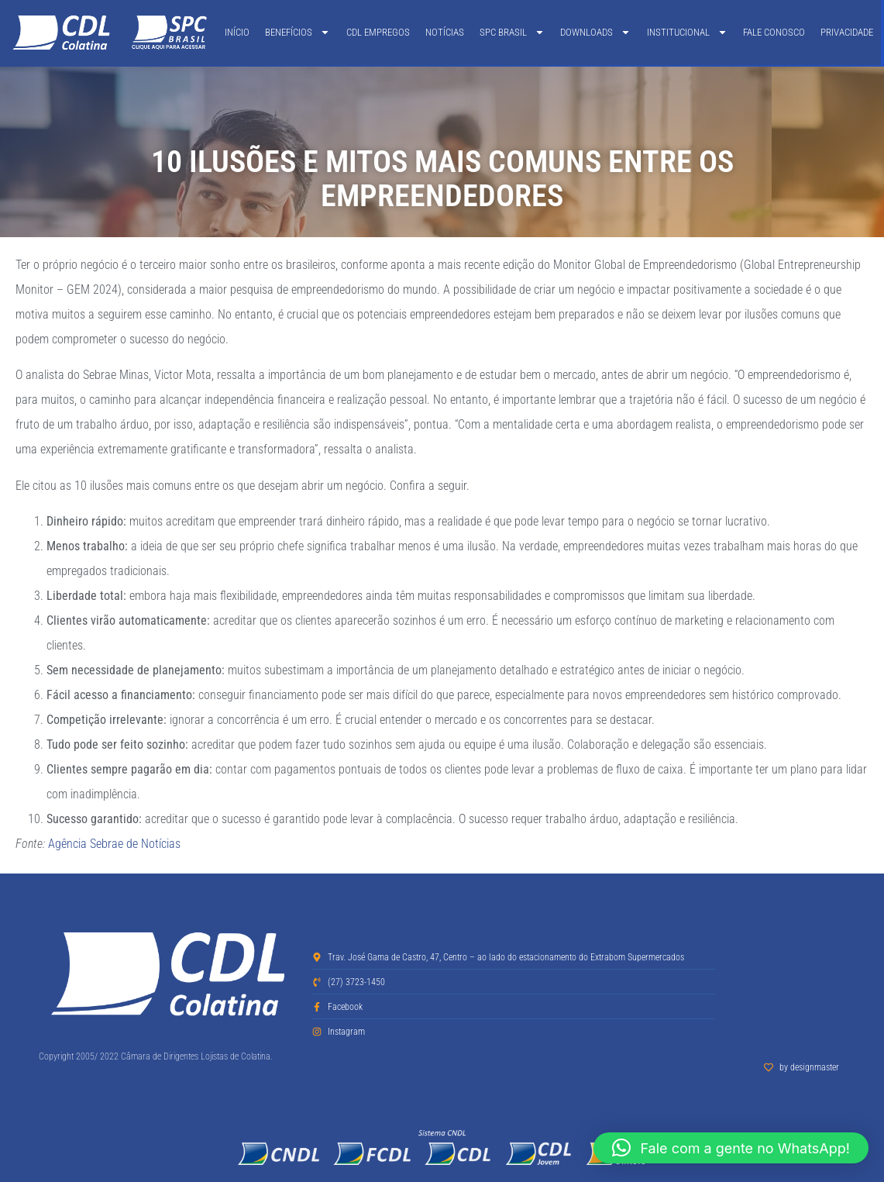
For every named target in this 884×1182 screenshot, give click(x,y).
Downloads (595, 32)
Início (237, 32)
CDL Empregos (378, 32)
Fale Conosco (774, 32)
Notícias (444, 32)
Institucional (687, 32)
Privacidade (846, 32)
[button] (731, 1147)
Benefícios (297, 32)
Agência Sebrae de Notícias (114, 843)
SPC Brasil (512, 32)
